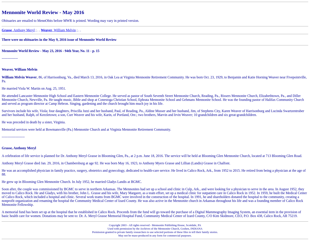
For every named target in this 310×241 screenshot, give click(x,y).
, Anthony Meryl (18, 30)
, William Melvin (58, 30)
